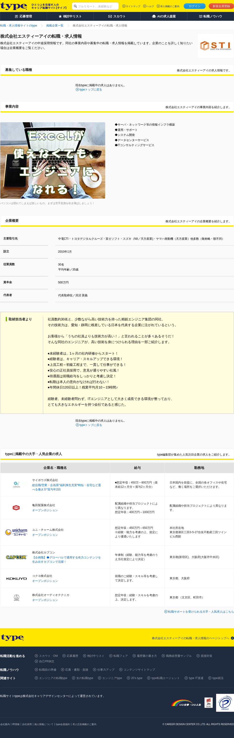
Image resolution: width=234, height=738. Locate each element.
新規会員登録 (221, 6)
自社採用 (27, 724)
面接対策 (206, 656)
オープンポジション (45, 510)
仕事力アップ (105, 669)
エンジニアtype (112, 678)
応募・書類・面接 (76, 669)
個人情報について (43, 724)
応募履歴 (72, 656)
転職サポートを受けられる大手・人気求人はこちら (201, 611)
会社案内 (5, 724)
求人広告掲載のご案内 (84, 724)
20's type (137, 678)
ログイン (194, 6)
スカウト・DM (48, 656)
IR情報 (16, 724)
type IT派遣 (196, 678)
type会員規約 (63, 724)
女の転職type (84, 678)
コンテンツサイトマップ (139, 669)
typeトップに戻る (91, 89)
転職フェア (121, 656)
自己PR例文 (47, 661)
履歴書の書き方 (147, 656)
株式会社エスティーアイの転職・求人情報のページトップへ (190, 638)
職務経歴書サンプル (179, 656)
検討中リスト (95, 656)
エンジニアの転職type (53, 678)
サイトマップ (133, 6)
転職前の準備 (47, 669)
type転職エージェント (165, 678)
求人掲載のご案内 (169, 6)
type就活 (218, 678)
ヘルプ (150, 6)
